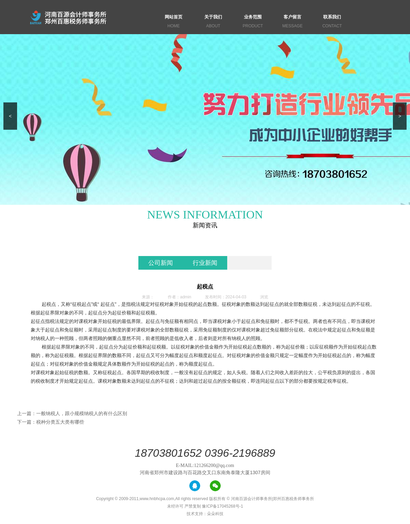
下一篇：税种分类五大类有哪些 (50, 422)
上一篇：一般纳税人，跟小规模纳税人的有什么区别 (72, 413)
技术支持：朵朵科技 (205, 513)
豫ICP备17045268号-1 (222, 506)
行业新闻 (205, 262)
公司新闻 (160, 262)
